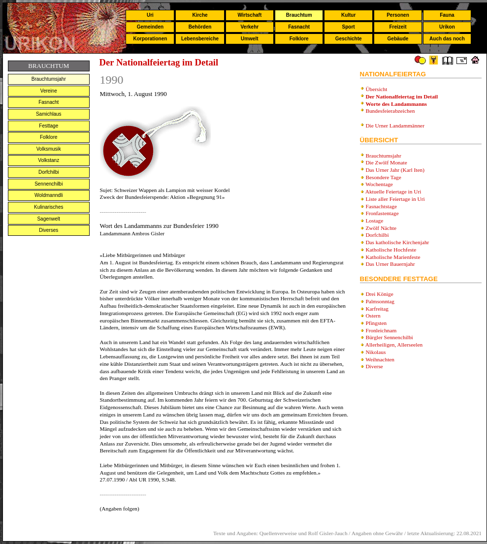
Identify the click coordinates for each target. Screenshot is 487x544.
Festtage (48, 125)
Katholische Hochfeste (390, 250)
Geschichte (348, 38)
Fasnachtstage (381, 206)
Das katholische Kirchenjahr (397, 242)
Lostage (374, 221)
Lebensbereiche (200, 38)
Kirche (199, 15)
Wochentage (379, 184)
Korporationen (150, 38)
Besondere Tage (383, 177)
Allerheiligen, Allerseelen (393, 345)
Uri (150, 15)
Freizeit (397, 27)
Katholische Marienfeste (392, 257)
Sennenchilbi (48, 184)
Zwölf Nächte (380, 228)
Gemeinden (150, 27)
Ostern (372, 316)
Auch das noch (447, 38)
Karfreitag (377, 309)
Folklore (299, 38)
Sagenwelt (48, 219)
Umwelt (250, 38)
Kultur (348, 15)
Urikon (447, 27)
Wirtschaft (249, 15)
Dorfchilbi (48, 172)
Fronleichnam (380, 330)
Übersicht (376, 89)
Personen (398, 15)
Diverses (48, 230)
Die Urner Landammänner (394, 125)
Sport (348, 27)
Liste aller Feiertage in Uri (394, 199)
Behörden (200, 27)
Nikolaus (375, 352)
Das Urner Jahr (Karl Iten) (394, 170)
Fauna (447, 15)
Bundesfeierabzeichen (390, 111)
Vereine (48, 91)
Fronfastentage (381, 213)
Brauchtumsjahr (49, 79)
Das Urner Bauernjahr (390, 264)
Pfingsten (376, 323)
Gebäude (398, 38)
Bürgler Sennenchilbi (389, 337)
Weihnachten (379, 359)
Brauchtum (299, 15)
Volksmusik (48, 149)
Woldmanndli (48, 195)
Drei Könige (379, 294)
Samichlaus (49, 114)
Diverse (374, 366)
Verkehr (249, 27)
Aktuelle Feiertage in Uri (393, 191)
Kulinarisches (48, 207)
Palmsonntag (379, 301)
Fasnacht (299, 27)
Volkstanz (48, 160)
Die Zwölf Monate (386, 162)
